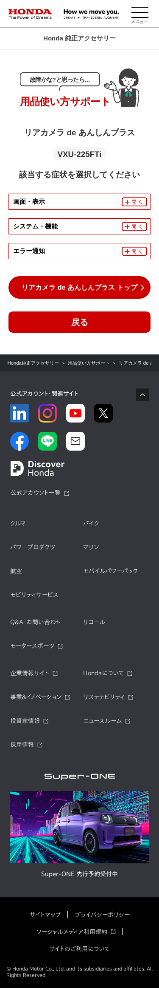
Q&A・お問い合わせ (36, 622)
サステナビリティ (104, 697)
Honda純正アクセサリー (33, 363)
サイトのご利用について (79, 949)
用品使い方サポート (89, 363)
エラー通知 (29, 250)
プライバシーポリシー (102, 915)
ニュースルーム (102, 721)
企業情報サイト (29, 673)
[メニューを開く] (140, 14)
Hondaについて (103, 673)
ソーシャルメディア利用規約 (71, 932)
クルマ (18, 523)
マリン (91, 547)
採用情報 (22, 745)
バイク (91, 523)
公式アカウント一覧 (36, 493)
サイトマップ (45, 915)
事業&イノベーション (35, 697)
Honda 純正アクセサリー (79, 38)
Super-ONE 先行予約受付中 (79, 874)
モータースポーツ (32, 646)
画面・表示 (29, 201)
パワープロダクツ (32, 547)
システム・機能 (35, 226)
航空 (16, 571)
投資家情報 (25, 721)
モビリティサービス (34, 595)
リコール (94, 622)
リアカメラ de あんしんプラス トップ (79, 287)
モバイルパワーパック (110, 571)
